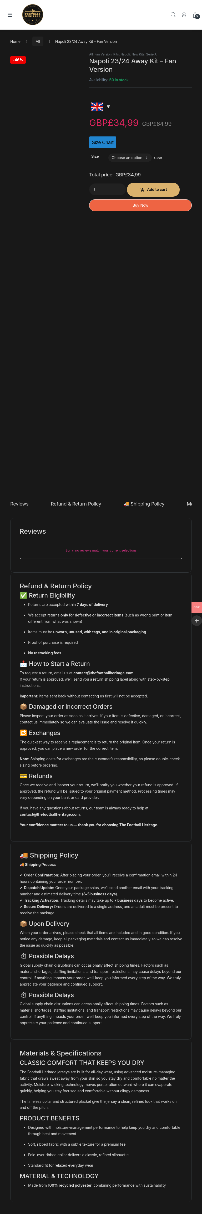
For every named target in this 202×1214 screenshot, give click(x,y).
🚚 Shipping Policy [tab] (144, 240)
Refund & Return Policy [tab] (76, 240)
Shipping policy (29, 1132)
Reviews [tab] (19, 240)
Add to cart (157, 189)
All (38, 41)
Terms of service (30, 1116)
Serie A (151, 54)
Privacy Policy (27, 1108)
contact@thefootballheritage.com (103, 408)
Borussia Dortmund (77, 983)
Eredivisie (169, 983)
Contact (22, 1100)
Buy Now (140, 205)
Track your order (30, 1140)
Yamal (21, 1165)
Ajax (153, 983)
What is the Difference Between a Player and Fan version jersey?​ (70, 1148)
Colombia (25, 983)
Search (173, 15)
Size (95, 156)
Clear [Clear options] (158, 158)
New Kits (138, 54)
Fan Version (103, 54)
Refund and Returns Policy (38, 1124)
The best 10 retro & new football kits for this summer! (60, 1157)
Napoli (125, 54)
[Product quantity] (107, 189)
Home (15, 41)
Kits (116, 54)
